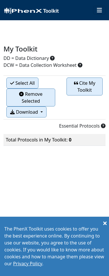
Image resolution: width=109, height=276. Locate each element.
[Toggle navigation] (99, 10)
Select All (22, 83)
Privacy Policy (27, 263)
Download (24, 112)
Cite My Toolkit (84, 86)
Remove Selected (31, 97)
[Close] (105, 223)
